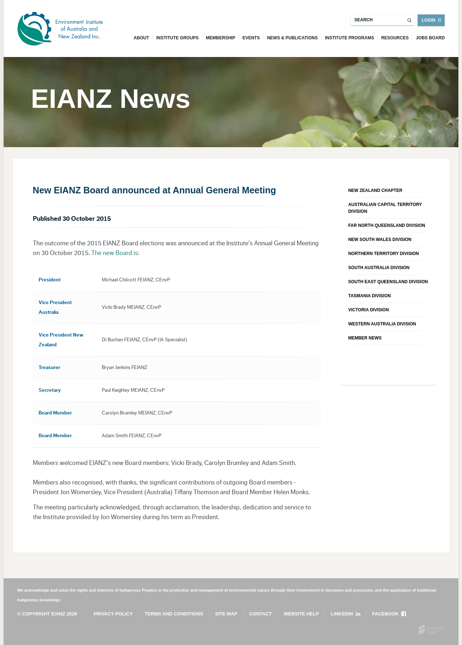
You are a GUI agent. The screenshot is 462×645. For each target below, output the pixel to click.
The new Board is (114, 253)
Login (428, 20)
